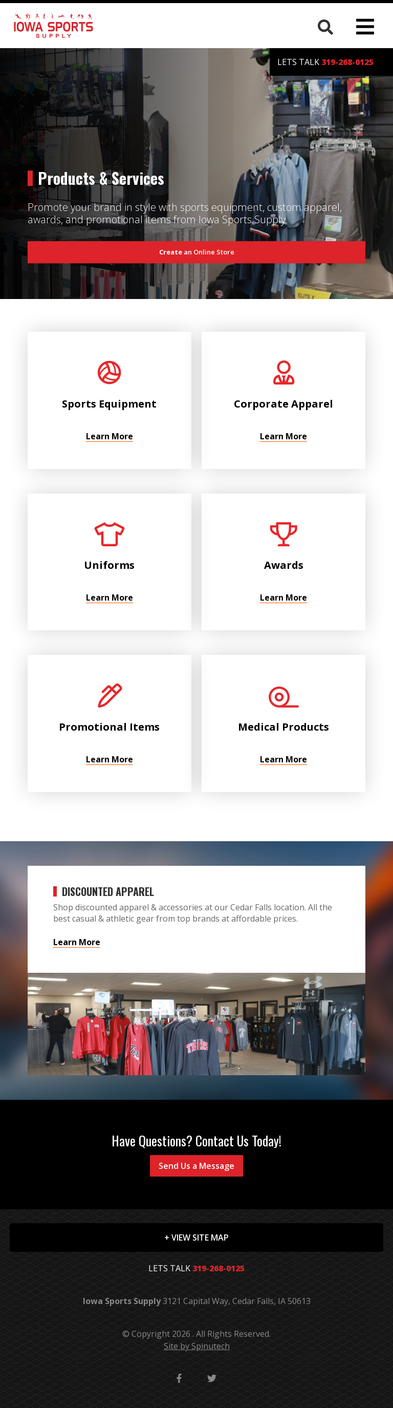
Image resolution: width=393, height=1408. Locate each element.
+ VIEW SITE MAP (196, 1237)
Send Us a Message (196, 1165)
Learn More (76, 942)
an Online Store (196, 252)
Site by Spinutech (197, 1346)
